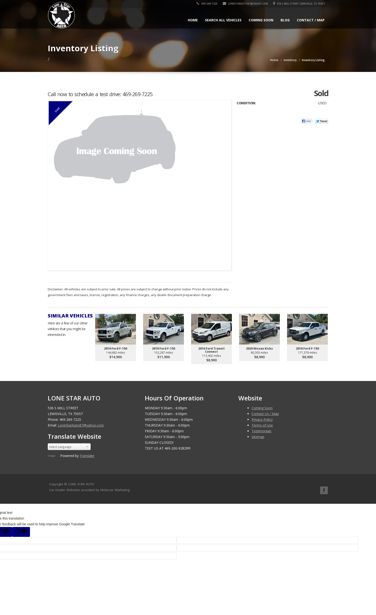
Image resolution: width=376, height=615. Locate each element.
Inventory (290, 60)
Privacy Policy (262, 419)
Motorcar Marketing (114, 490)
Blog (285, 20)
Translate (87, 455)
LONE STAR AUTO (81, 484)
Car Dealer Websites (64, 490)
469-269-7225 (207, 3)
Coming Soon (261, 20)
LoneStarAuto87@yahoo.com (245, 3)
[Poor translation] (21, 532)
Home (193, 20)
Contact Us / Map (265, 413)
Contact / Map (311, 20)
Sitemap (258, 436)
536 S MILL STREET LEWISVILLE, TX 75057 (299, 3)
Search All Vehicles (223, 20)
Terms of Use (262, 425)
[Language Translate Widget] (69, 446)
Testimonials (261, 431)
